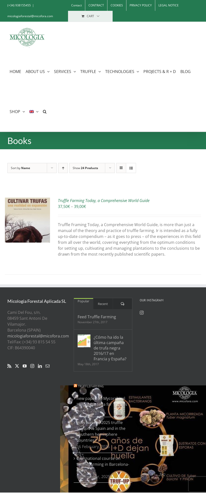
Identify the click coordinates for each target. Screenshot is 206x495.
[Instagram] (32, 366)
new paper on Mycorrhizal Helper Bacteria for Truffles (102, 401)
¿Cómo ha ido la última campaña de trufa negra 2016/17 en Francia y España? (110, 348)
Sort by (20, 168)
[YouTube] (25, 366)
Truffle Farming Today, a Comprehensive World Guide (104, 200)
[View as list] (131, 168)
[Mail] (48, 366)
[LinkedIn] (40, 366)
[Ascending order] (63, 168)
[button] (45, 111)
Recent (103, 304)
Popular (83, 301)
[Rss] (9, 366)
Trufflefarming (91, 386)
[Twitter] (17, 366)
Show (85, 168)
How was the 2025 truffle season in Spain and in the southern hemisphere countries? (101, 431)
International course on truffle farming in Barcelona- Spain (103, 464)
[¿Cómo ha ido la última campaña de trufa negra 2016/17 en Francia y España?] (84, 341)
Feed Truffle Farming (97, 317)
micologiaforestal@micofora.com (30, 16)
